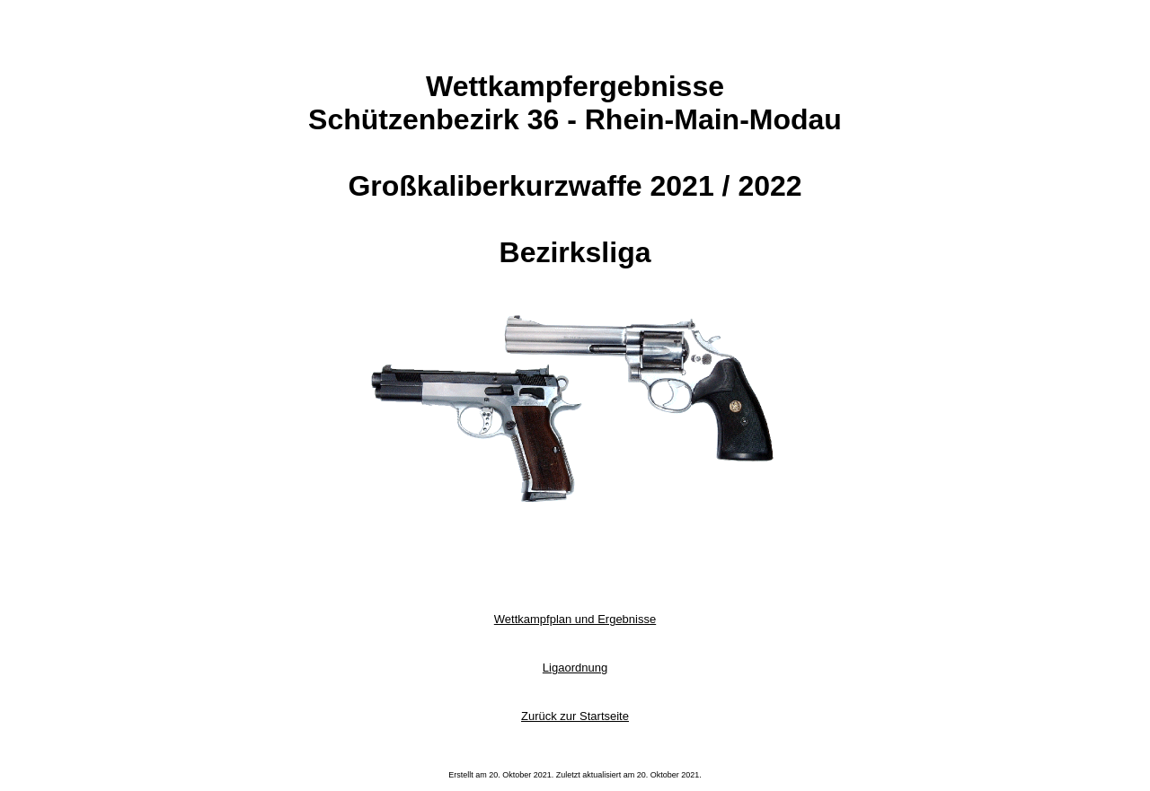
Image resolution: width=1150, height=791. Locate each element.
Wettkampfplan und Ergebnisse (575, 619)
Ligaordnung (575, 667)
